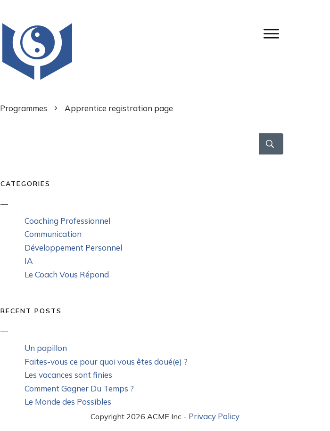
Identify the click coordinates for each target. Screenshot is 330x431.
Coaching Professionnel (67, 221)
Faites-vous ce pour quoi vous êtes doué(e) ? (106, 361)
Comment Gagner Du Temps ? (79, 388)
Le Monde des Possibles (68, 402)
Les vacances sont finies (68, 375)
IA (29, 261)
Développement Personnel (73, 247)
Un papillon (46, 348)
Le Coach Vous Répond (67, 274)
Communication (53, 234)
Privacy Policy (214, 416)
